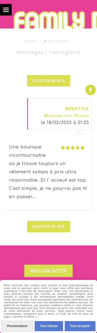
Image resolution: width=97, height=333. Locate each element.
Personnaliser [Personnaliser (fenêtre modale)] (17, 326)
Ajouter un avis (48, 80)
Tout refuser (49, 326)
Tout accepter (80, 326)
